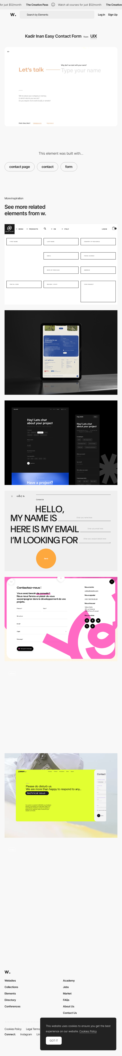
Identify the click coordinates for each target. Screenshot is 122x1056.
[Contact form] (61, 352)
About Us (68, 1006)
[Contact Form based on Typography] (61, 531)
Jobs (66, 987)
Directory (10, 999)
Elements (10, 993)
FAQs (66, 999)
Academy (69, 980)
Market (67, 993)
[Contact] (61, 619)
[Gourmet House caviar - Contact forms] (61, 883)
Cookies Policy (13, 1029)
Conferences (12, 1006)
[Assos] (61, 264)
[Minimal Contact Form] (61, 442)
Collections (11, 987)
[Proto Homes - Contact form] (61, 707)
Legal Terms (33, 1029)
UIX (93, 36)
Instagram (26, 1034)
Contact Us (70, 1012)
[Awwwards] (13, 14)
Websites (10, 980)
